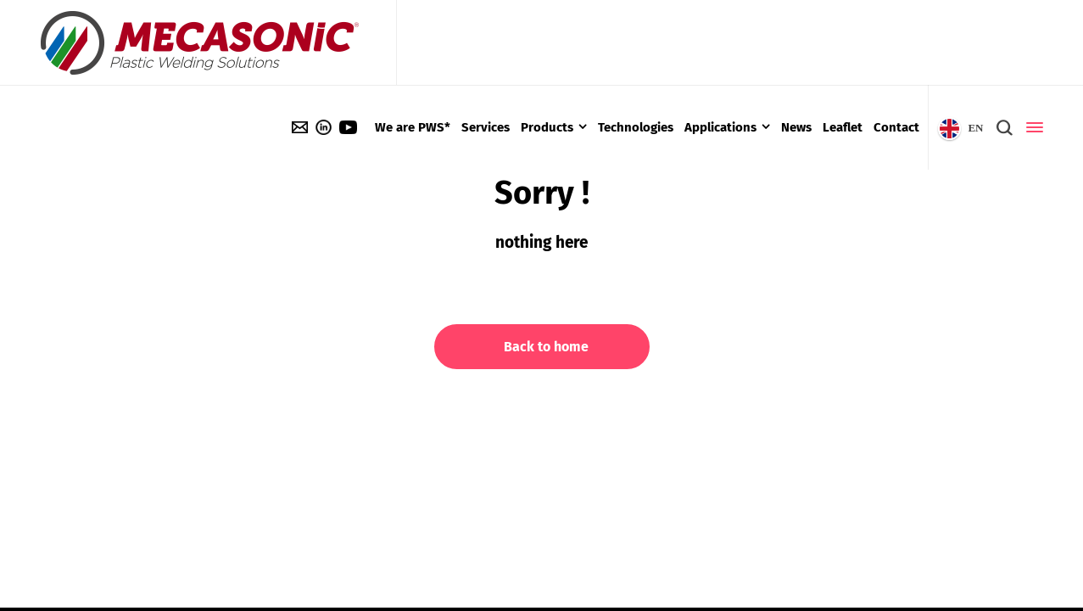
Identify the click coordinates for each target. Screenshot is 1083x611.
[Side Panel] (1031, 127)
